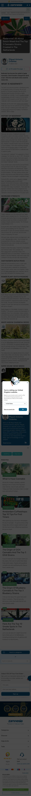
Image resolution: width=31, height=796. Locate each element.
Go (23, 409)
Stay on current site (9, 409)
